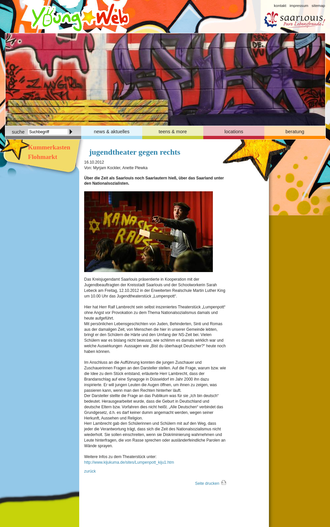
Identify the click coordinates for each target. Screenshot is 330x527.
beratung (294, 131)
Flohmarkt (41, 156)
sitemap (318, 5)
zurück (90, 471)
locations (233, 131)
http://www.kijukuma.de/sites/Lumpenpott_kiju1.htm (129, 462)
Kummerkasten (48, 147)
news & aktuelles (112, 131)
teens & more (173, 131)
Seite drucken (207, 483)
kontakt (280, 5)
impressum (298, 5)
